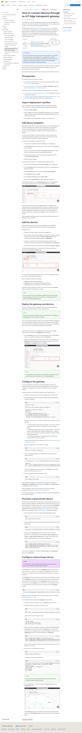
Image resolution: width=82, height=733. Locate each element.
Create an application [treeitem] (8, 31)
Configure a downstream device (70, 23)
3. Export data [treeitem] (6, 24)
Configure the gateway (68, 20)
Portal (67, 5)
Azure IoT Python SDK (47, 508)
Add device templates (68, 15)
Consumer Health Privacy (37, 729)
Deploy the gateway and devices (70, 18)
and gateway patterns (42, 28)
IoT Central (36, 9)
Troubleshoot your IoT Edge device (41, 490)
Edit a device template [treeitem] (9, 37)
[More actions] (59, 10)
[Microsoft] (2, 2)
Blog (17, 729)
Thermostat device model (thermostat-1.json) (34, 93)
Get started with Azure (75, 5)
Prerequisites (66, 12)
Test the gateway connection (30, 597)
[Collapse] (17, 9)
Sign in (79, 1)
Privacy (28, 729)
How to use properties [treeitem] (9, 39)
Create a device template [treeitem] (9, 35)
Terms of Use (46, 729)
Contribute (23, 729)
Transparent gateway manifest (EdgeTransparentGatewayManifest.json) (40, 96)
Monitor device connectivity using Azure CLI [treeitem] (11, 52)
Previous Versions (11, 729)
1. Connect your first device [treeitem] (9, 20)
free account (27, 83)
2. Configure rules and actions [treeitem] (9, 22)
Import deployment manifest (69, 13)
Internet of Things (28, 9)
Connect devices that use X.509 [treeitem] (11, 43)
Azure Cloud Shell (41, 510)
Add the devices (67, 17)
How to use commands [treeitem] (9, 41)
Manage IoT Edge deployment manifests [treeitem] (10, 45)
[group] (42, 463)
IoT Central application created (33, 86)
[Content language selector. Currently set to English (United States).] (7, 726)
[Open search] (76, 2)
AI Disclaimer (4, 729)
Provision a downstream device (70, 22)
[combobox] (10, 12)
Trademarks (53, 729)
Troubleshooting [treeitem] (7, 65)
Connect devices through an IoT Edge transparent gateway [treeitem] (11, 49)
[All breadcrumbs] (23, 10)
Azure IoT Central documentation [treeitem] (9, 14)
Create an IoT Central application (39, 87)
